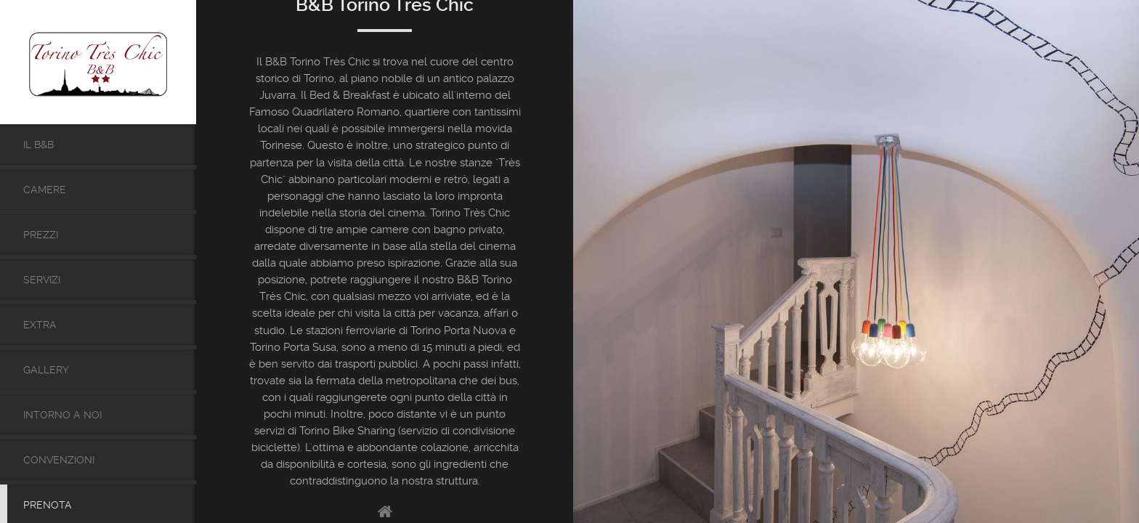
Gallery (46, 370)
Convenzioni (58, 460)
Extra (40, 325)
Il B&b (38, 144)
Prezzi (40, 234)
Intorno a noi (62, 415)
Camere (44, 189)
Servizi (41, 279)
